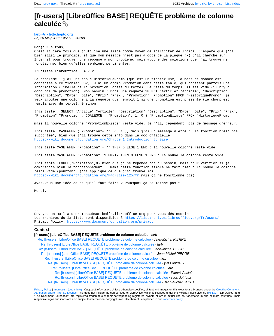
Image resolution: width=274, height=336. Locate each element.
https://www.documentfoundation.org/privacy (110, 255)
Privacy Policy (42, 323)
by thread (215, 3)
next (54, 3)
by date (200, 3)
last (97, 3)
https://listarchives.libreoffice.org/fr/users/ (172, 250)
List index (232, 3)
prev (46, 3)
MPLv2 (212, 326)
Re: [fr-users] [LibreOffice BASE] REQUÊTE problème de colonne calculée (94, 273)
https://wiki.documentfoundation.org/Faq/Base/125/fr (86, 198)
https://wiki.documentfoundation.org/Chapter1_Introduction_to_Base (101, 156)
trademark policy (173, 332)
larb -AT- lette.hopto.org (53, 34)
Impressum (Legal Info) (68, 323)
